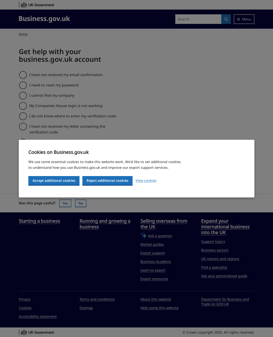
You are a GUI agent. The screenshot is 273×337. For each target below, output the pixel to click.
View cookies (146, 180)
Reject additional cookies (107, 180)
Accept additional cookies (54, 180)
